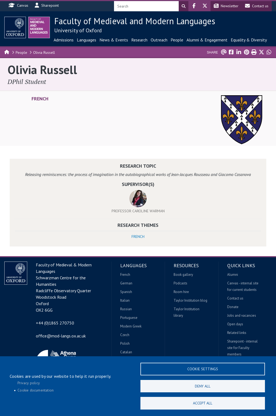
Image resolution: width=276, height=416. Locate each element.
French (40, 98)
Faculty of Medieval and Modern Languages (134, 21)
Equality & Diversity (249, 40)
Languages (86, 40)
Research (139, 40)
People (177, 40)
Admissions (64, 40)
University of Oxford (78, 30)
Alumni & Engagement (207, 40)
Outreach (159, 40)
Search (183, 6)
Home (7, 52)
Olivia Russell (44, 52)
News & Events (113, 40)
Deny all (203, 385)
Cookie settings (202, 367)
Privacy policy (29, 382)
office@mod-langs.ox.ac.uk (61, 336)
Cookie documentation (36, 389)
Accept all (202, 402)
